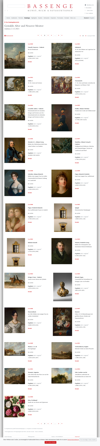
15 (80, 35)
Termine (20, 18)
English (92, 18)
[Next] (62, 35)
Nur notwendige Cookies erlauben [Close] (88, 444)
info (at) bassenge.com (59, 440)
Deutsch (86, 18)
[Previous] (38, 35)
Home (8, 18)
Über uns (72, 18)
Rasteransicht (8, 35)
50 (85, 35)
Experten (53, 18)
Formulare (60, 18)
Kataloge (27, 18)
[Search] (16, 6)
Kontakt (66, 18)
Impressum (77, 436)
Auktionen (14, 18)
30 (83, 35)
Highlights (34, 18)
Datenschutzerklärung (79, 438)
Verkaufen (46, 18)
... (55, 35)
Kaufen (40, 18)
